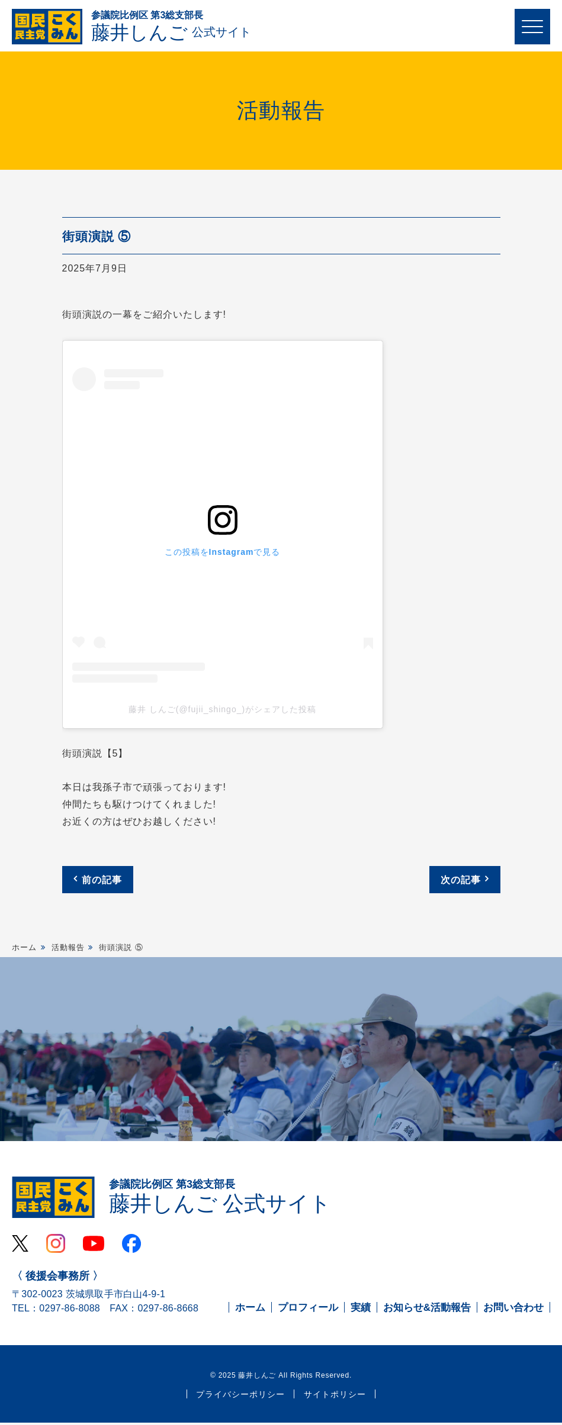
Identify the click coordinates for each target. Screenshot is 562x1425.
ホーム (24, 947)
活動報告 (68, 947)
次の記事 (461, 880)
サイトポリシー (335, 1397)
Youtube (93, 1246)
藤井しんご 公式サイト (220, 1198)
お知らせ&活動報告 (427, 1310)
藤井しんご (171, 27)
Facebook (131, 1246)
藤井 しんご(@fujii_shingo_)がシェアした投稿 (222, 710)
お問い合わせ (513, 1310)
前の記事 (102, 880)
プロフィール (308, 1310)
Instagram (55, 1246)
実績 (361, 1310)
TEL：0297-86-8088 (56, 1311)
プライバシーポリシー (240, 1397)
